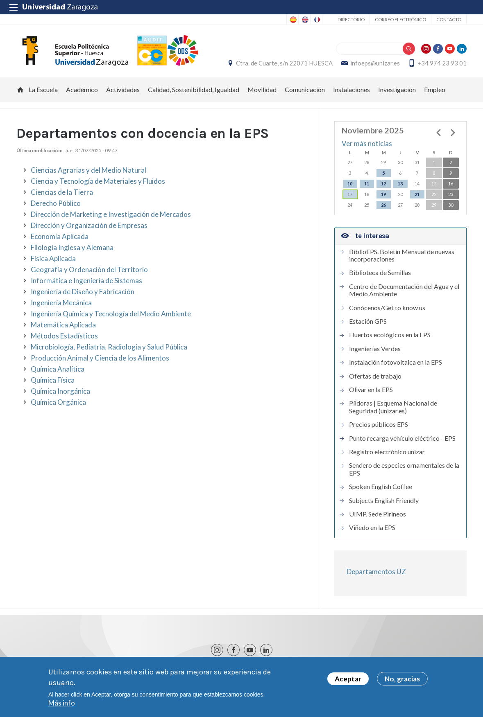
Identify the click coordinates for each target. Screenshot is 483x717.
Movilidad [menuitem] (262, 90)
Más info (61, 704)
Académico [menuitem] (82, 90)
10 (349, 183)
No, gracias (402, 680)
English (304, 20)
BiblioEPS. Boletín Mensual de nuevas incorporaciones (401, 255)
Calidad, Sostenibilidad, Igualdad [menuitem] (193, 90)
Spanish (292, 20)
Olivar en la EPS (371, 389)
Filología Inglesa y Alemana (72, 247)
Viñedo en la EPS (372, 528)
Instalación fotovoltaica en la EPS (395, 362)
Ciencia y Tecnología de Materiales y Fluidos (98, 181)
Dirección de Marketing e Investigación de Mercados (111, 214)
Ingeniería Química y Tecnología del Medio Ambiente (111, 313)
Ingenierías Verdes (375, 348)
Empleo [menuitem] (434, 90)
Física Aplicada (53, 258)
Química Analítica (57, 369)
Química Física (53, 380)
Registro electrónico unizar (387, 451)
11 (366, 183)
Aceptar (348, 680)
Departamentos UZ (376, 571)
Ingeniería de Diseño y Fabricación (82, 291)
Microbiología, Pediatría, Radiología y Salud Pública (109, 347)
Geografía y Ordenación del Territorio (89, 269)
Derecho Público (56, 203)
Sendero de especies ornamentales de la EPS (404, 469)
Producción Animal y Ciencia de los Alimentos (100, 358)
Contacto (448, 19)
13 (400, 183)
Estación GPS (368, 321)
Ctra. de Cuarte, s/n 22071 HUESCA (284, 63)
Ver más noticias (367, 144)
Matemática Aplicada (63, 324)
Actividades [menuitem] (123, 90)
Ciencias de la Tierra (62, 192)
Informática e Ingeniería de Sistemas (86, 280)
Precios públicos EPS (378, 424)
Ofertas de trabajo (375, 376)
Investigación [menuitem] (397, 90)
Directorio (351, 19)
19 (383, 194)
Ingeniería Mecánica (61, 302)
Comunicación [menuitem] (305, 90)
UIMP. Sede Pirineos (377, 514)
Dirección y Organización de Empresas (89, 225)
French (316, 20)
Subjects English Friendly (384, 500)
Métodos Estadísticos (64, 335)
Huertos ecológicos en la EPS (390, 335)
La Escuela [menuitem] (43, 90)
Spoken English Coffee (380, 487)
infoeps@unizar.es (375, 63)
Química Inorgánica (60, 391)
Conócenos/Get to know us (387, 307)
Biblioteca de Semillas (380, 273)
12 (383, 183)
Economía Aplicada (59, 236)
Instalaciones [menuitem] (351, 90)
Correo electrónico (400, 19)
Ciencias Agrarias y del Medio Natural (88, 170)
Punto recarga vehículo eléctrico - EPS (402, 438)
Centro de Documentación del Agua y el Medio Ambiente (404, 290)
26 (383, 204)
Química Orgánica (58, 402)
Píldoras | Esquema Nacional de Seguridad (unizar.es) (393, 407)
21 (417, 194)
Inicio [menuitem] (20, 90)
